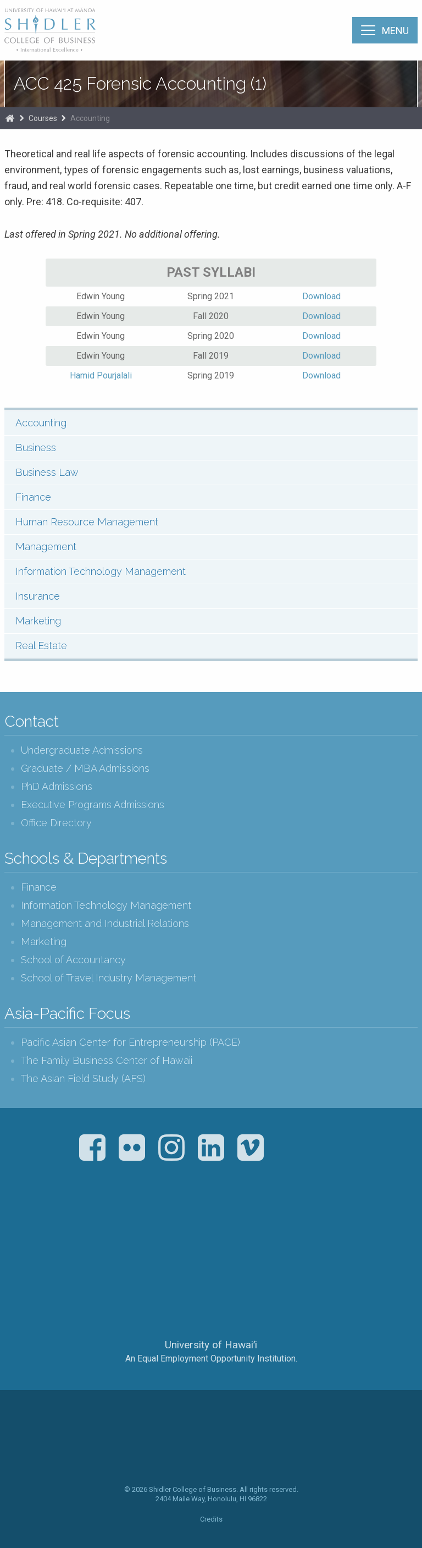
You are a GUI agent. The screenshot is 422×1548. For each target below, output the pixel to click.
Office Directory (56, 822)
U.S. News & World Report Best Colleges (254, 1224)
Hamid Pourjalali (101, 375)
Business (35, 447)
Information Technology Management (100, 571)
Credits (211, 1519)
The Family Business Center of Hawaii (106, 1060)
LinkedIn (211, 1147)
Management (45, 546)
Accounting (90, 118)
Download (321, 296)
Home (9, 118)
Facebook (92, 1147)
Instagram (171, 1147)
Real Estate (41, 645)
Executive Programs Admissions (92, 804)
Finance (33, 497)
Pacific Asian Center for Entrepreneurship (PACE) (130, 1042)
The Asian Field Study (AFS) (83, 1078)
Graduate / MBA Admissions (85, 768)
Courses (43, 118)
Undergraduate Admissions (82, 750)
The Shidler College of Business (50, 30)
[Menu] (385, 30)
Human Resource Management (86, 522)
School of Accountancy (73, 959)
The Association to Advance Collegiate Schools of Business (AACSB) (165, 1224)
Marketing (38, 621)
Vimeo (250, 1147)
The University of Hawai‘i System (211, 1308)
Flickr (132, 1147)
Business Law (47, 472)
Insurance (37, 596)
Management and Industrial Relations (105, 923)
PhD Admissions (56, 786)
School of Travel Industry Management (108, 978)
